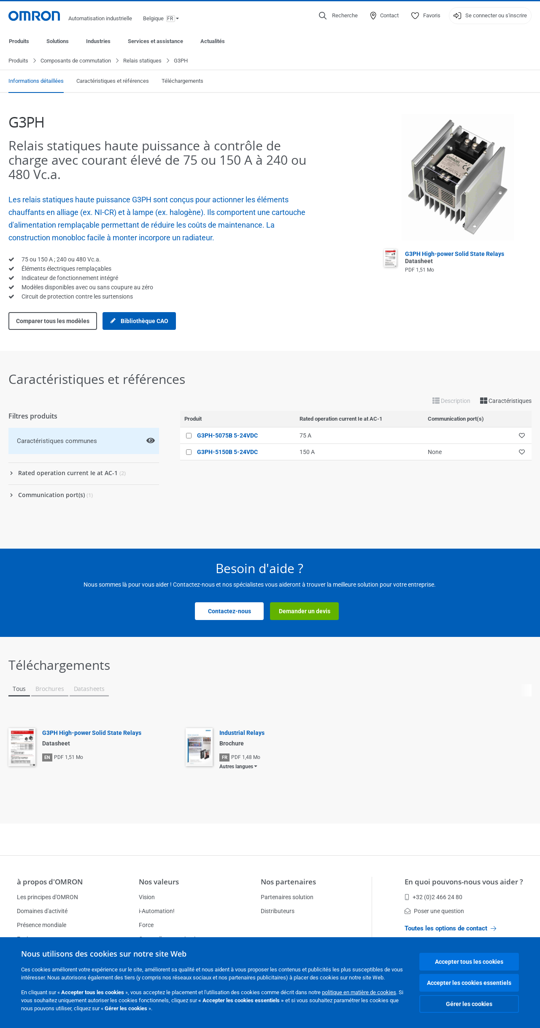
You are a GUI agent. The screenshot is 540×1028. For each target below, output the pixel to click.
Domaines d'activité (42, 911)
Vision (147, 897)
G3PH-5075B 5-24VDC (227, 435)
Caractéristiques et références (112, 81)
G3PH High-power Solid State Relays (91, 733)
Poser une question (434, 911)
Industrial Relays (242, 733)
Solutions (57, 41)
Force (146, 925)
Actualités (212, 41)
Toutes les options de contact (450, 928)
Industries (98, 41)
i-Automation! (157, 911)
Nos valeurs (159, 882)
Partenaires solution (287, 897)
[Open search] (338, 16)
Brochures (49, 689)
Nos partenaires (288, 882)
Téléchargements (182, 81)
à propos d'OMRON (50, 882)
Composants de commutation (75, 61)
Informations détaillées (36, 81)
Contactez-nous (229, 611)
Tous (19, 689)
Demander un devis (304, 611)
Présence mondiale (41, 925)
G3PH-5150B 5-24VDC (227, 452)
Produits (19, 41)
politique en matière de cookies (359, 992)
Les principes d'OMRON (47, 897)
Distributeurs (277, 911)
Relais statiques (142, 61)
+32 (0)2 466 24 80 (433, 897)
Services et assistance (155, 41)
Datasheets (89, 689)
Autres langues (236, 767)
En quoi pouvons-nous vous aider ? (464, 882)
